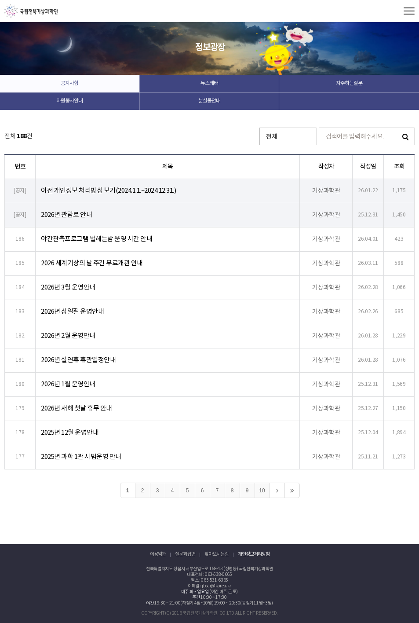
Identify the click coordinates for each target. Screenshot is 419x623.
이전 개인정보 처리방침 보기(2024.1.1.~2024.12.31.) (108, 190)
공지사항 (69, 83)
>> (292, 490)
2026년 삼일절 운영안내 (72, 311)
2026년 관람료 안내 (66, 215)
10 (262, 490)
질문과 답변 (185, 554)
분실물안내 (209, 101)
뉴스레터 (209, 83)
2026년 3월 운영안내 (68, 287)
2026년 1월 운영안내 (68, 384)
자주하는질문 (349, 83)
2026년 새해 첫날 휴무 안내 (76, 408)
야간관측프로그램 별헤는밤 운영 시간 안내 (96, 239)
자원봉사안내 (69, 101)
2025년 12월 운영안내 (69, 432)
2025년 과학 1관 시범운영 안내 (81, 457)
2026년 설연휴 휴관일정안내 (78, 360)
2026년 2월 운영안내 (68, 336)
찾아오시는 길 (216, 554)
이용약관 (158, 554)
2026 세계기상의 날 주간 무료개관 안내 (92, 263)
